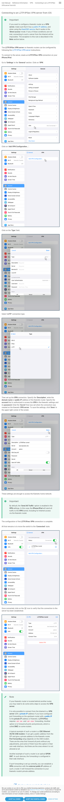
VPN (31, 3)
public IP (48, 716)
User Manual (6, 3)
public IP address (40, 27)
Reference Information (20, 3)
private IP (24, 714)
